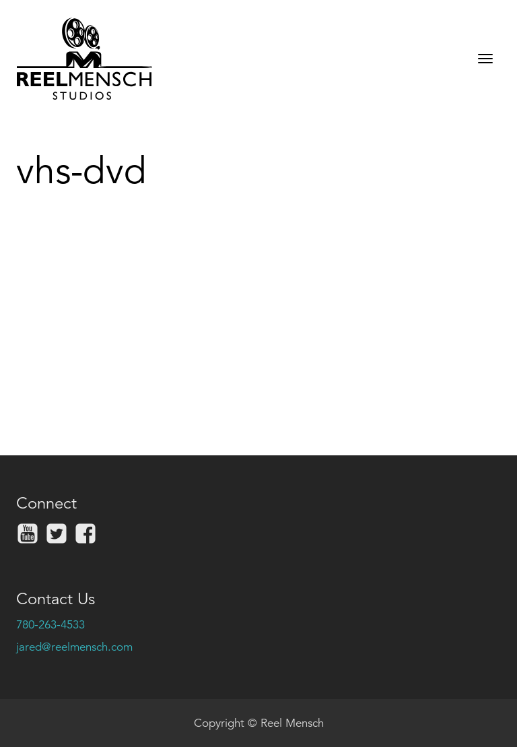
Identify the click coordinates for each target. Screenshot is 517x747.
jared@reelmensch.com (74, 647)
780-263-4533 (50, 625)
